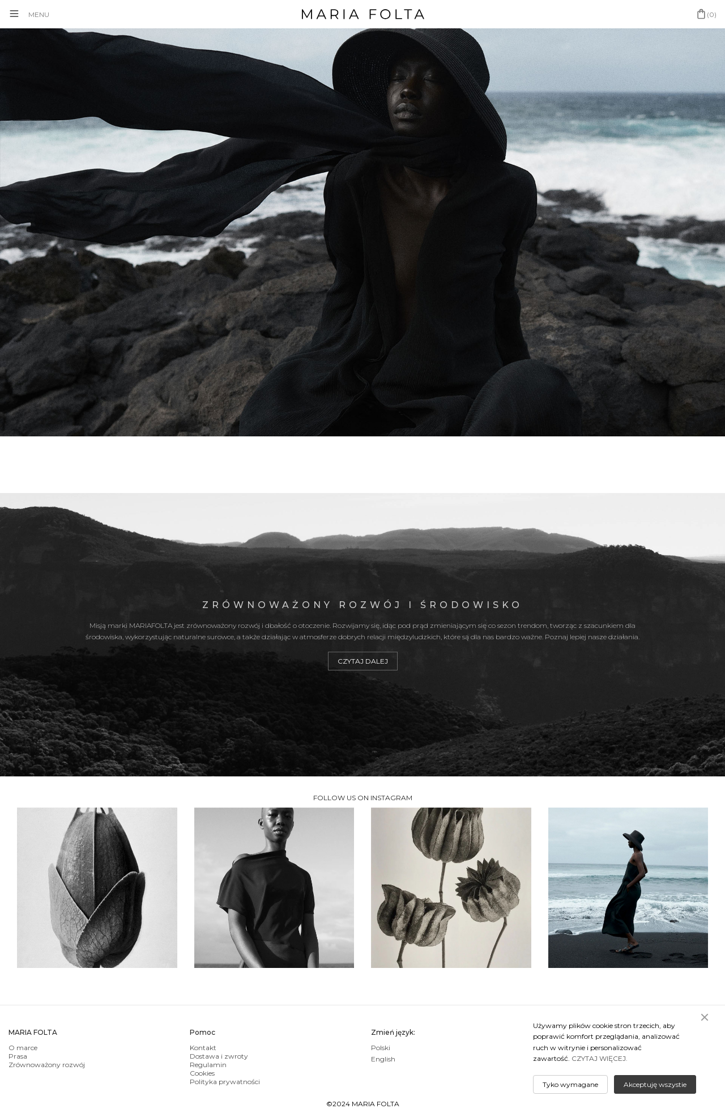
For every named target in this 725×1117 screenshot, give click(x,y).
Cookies (202, 1073)
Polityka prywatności (225, 1081)
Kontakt (203, 1047)
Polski (380, 1047)
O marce (22, 1047)
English (383, 1059)
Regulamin (208, 1064)
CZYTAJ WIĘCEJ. (600, 1058)
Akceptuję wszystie (655, 1084)
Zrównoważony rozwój (46, 1064)
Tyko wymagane (570, 1084)
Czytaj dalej (363, 661)
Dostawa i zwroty (219, 1056)
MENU (38, 14)
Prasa (17, 1056)
